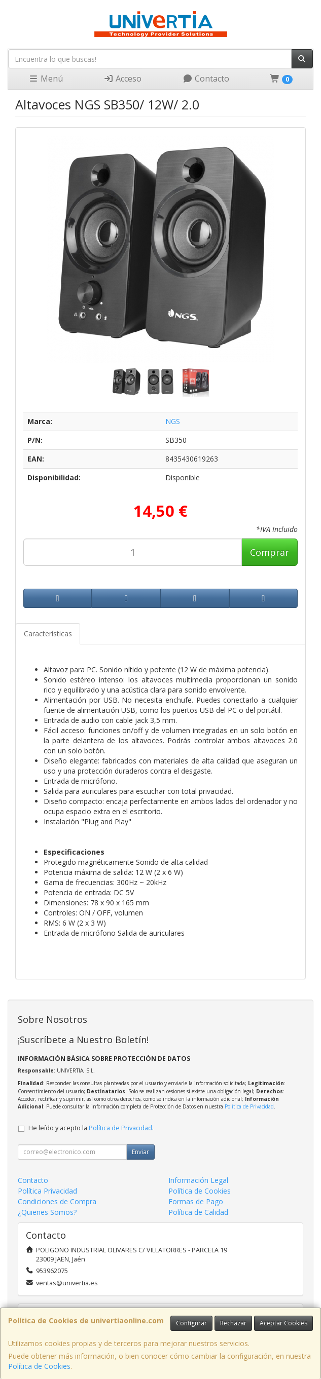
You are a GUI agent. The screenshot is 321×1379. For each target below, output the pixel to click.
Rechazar (233, 1323)
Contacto (206, 78)
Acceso (122, 78)
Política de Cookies (39, 1366)
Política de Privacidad (249, 1106)
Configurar (191, 1323)
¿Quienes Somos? (47, 1212)
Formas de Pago (195, 1201)
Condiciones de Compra (57, 1201)
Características (48, 633)
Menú (45, 78)
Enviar (140, 1151)
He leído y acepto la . (91, 1128)
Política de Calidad (198, 1212)
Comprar (269, 552)
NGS (172, 421)
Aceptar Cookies (283, 1323)
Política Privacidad (47, 1191)
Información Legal (198, 1180)
